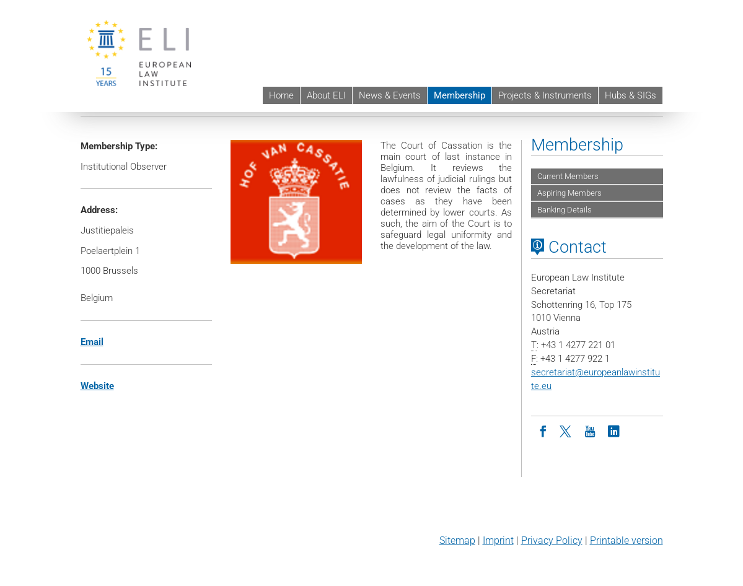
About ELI (326, 95)
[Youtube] (590, 430)
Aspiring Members (569, 193)
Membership (459, 95)
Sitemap (457, 540)
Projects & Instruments (545, 95)
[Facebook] (543, 430)
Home (281, 95)
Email (92, 342)
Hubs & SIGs (630, 95)
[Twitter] (566, 430)
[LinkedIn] (613, 430)
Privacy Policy (552, 540)
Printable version (626, 540)
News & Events (390, 95)
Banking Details (564, 209)
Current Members (568, 176)
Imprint (498, 540)
